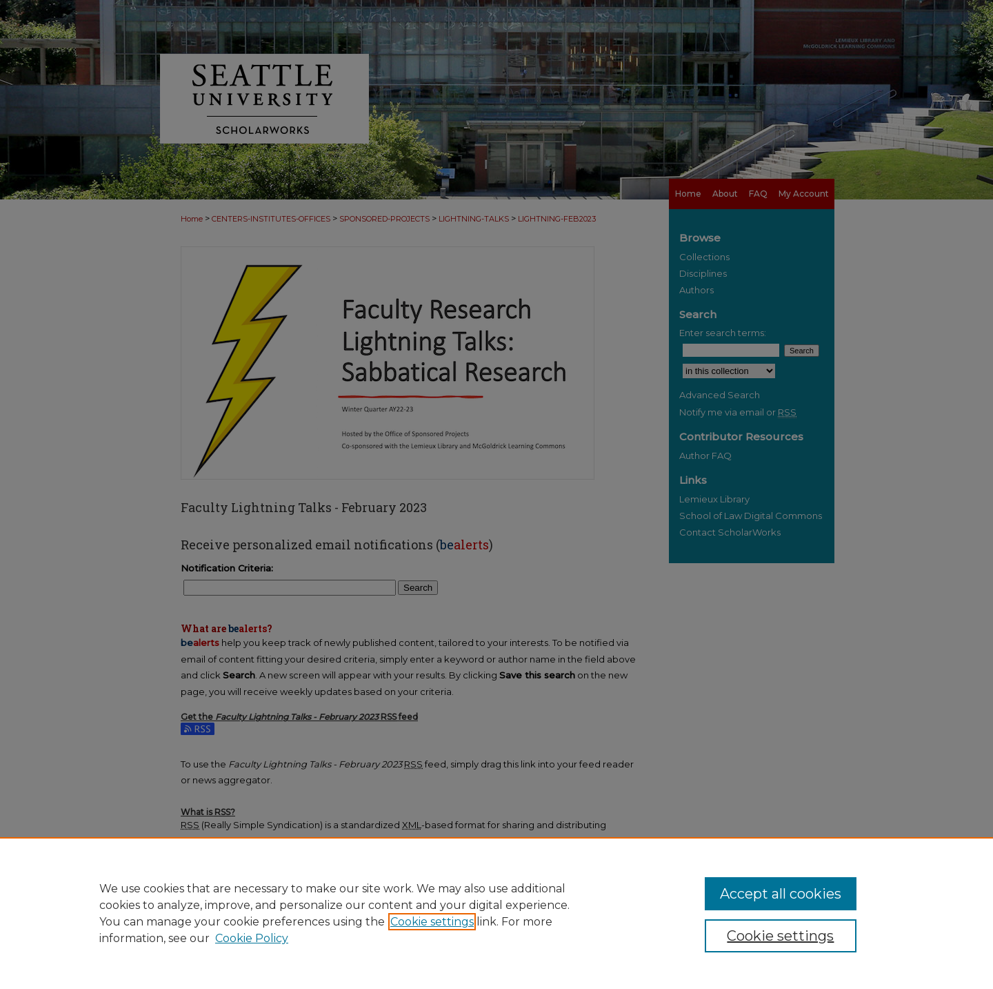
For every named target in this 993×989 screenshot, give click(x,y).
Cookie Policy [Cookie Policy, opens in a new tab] (251, 938)
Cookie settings (432, 921)
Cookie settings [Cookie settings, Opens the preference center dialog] (780, 936)
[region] (496, 913)
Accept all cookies (780, 893)
